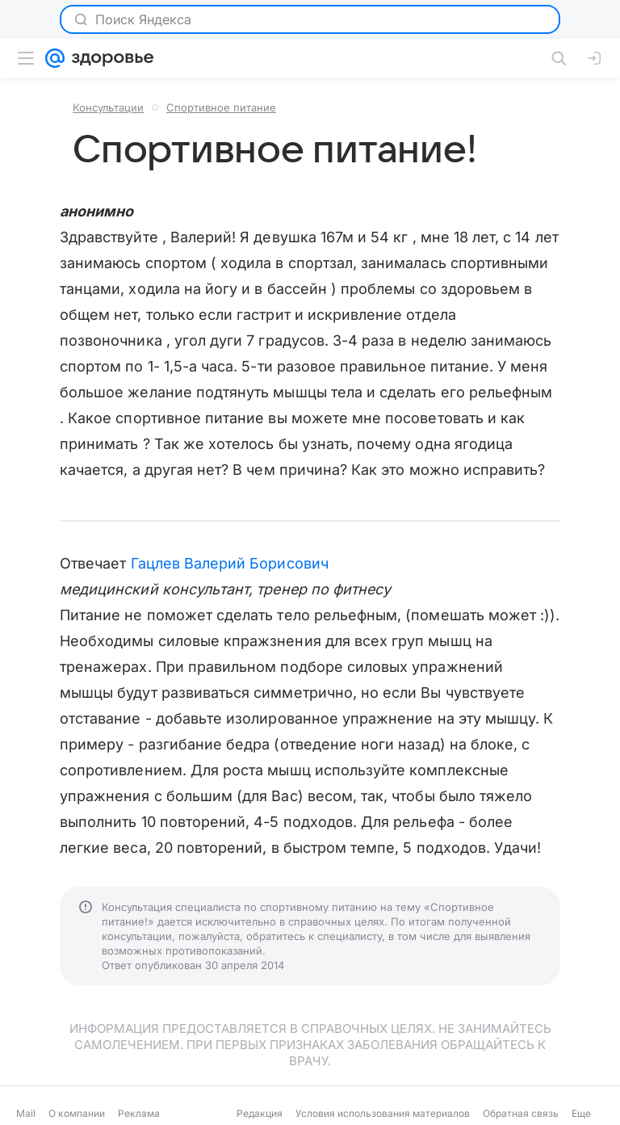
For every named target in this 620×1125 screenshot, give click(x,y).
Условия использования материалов (382, 1113)
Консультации (108, 107)
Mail (26, 1113)
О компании (76, 1113)
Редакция (260, 1113)
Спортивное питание (221, 107)
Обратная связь (521, 1113)
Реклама (139, 1113)
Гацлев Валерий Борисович (230, 563)
